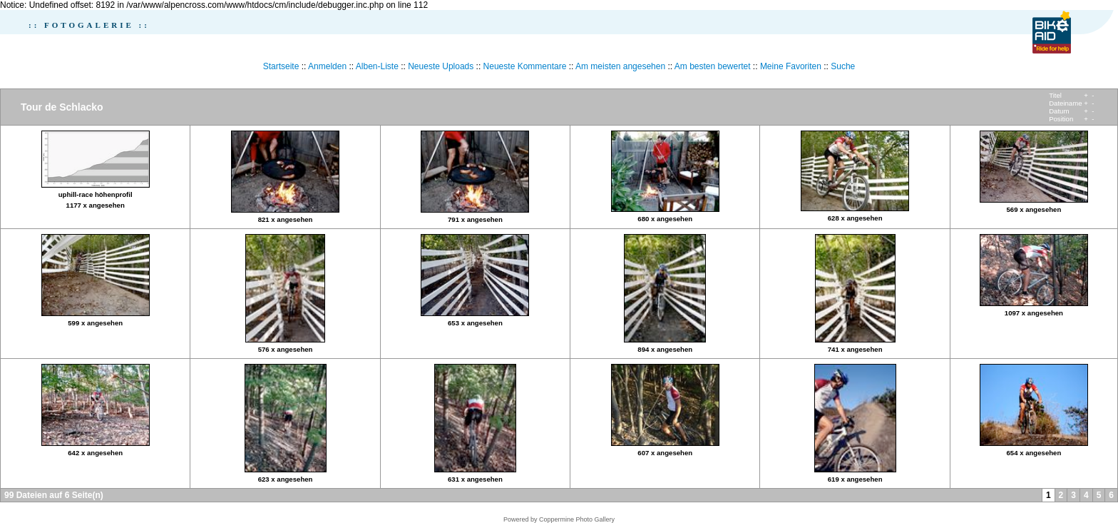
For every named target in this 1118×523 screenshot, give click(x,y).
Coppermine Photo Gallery (577, 519)
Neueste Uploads (440, 66)
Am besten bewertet (713, 66)
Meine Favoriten (790, 66)
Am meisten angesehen (620, 66)
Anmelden (327, 66)
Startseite (281, 66)
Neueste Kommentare (525, 66)
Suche (843, 66)
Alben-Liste (377, 66)
